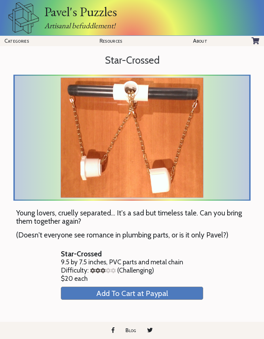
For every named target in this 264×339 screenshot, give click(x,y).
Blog (130, 330)
